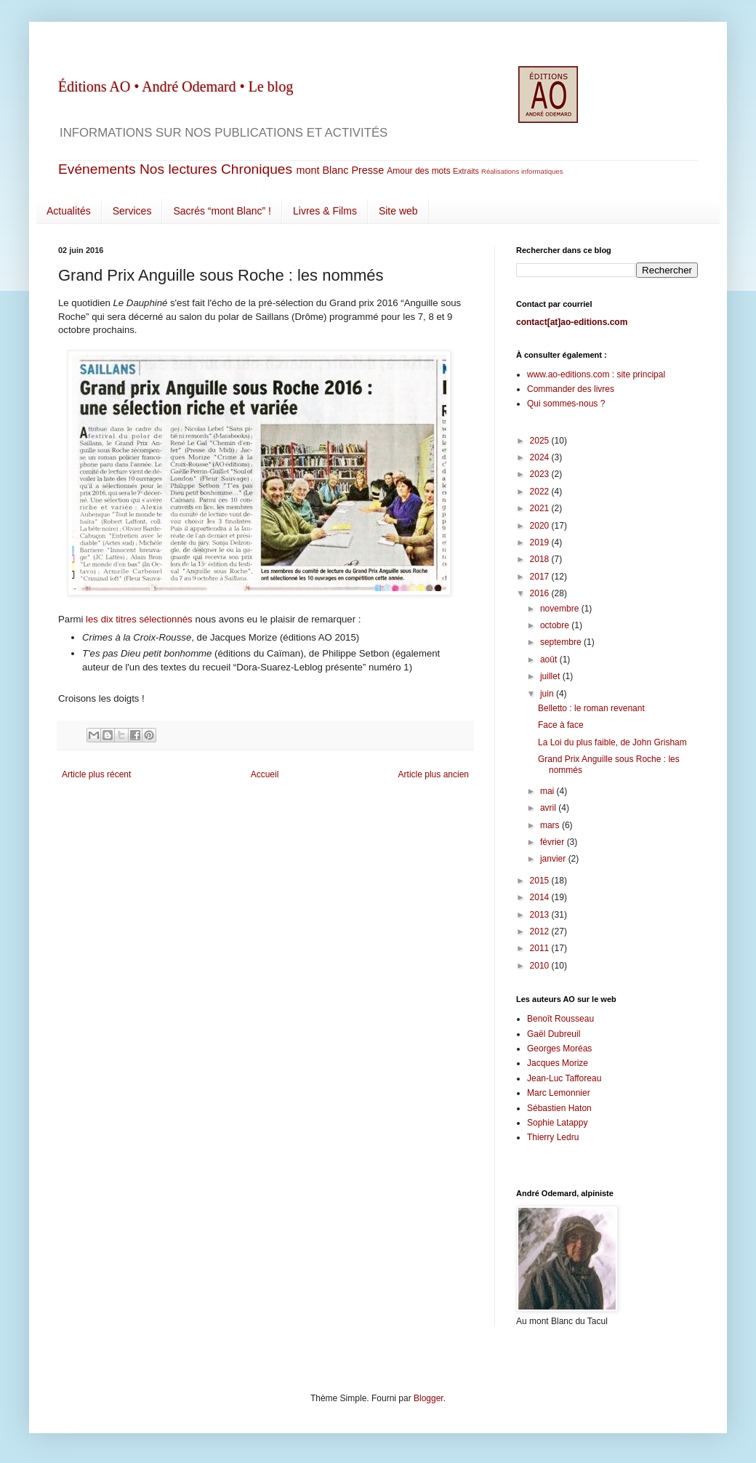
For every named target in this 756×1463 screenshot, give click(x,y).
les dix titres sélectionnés (139, 619)
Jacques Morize (557, 1063)
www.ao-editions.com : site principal (596, 374)
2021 (541, 508)
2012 (541, 931)
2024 (541, 457)
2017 (541, 577)
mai (548, 791)
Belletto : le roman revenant (591, 708)
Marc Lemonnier (558, 1093)
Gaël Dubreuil (553, 1034)
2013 (541, 915)
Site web (398, 211)
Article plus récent (96, 774)
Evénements (97, 169)
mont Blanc (322, 170)
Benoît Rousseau (560, 1019)
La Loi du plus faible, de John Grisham (612, 742)
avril (549, 808)
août (550, 659)
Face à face (561, 725)
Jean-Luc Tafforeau (564, 1078)
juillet (551, 676)
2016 (541, 593)
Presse (367, 170)
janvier (554, 859)
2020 (541, 526)
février (553, 842)
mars (551, 825)
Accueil (265, 774)
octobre (555, 625)
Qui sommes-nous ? (566, 403)
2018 (541, 559)
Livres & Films (325, 211)
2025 (541, 441)
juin (548, 694)
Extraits (466, 171)
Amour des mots (418, 171)
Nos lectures (178, 169)
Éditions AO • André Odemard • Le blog (175, 87)
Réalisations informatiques (522, 171)
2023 (541, 474)
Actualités (69, 211)
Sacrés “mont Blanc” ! (222, 211)
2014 (541, 897)
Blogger (428, 1398)
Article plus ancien (433, 774)
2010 (541, 966)
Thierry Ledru (553, 1137)
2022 (541, 491)
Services (132, 211)
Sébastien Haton (559, 1108)
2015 (541, 880)
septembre (562, 642)
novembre (561, 609)
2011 (541, 948)
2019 (541, 542)
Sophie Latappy (557, 1123)
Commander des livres (570, 389)
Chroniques (256, 169)
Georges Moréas (559, 1048)
